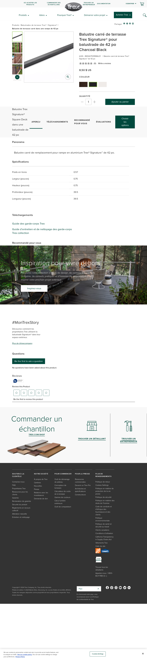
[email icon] (133, 24)
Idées (42, 15)
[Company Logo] (73, 6)
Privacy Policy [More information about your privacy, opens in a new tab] (20, 657)
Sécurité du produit (19, 504)
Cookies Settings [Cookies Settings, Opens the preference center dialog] (97, 654)
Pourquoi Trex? (64, 15)
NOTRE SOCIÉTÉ (41, 474)
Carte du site (100, 546)
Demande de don (41, 498)
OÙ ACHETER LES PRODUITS (30, 4)
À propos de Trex (40, 479)
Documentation (103, 4)
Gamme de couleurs (62, 497)
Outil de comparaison (63, 506)
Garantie (15, 498)
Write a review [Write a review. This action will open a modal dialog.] (104, 63)
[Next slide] (17, 78)
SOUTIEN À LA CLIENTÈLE (18, 475)
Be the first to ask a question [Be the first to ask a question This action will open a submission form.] (28, 361)
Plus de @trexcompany (22, 343)
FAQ (14, 485)
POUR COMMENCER (63, 474)
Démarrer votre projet (94, 15)
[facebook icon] (124, 24)
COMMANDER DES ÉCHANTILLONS (54, 4)
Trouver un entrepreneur (89, 4)
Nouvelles (38, 486)
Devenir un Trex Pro (83, 485)
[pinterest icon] (127, 24)
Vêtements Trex (101, 542)
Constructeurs (80, 494)
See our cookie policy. (24, 654)
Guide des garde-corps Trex (28, 224)
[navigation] (73, 3)
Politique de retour (102, 482)
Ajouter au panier (120, 101)
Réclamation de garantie (21, 501)
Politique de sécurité (103, 497)
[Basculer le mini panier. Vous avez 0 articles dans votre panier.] (142, 4)
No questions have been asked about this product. (34, 368)
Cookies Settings (101, 485)
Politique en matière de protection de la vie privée (104, 491)
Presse (36, 489)
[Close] (143, 653)
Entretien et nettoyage (21, 517)
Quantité (84, 96)
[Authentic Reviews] (18, 381)
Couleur (84, 76)
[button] (17, 37)
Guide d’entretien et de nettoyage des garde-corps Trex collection (42, 231)
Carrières (37, 482)
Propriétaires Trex (19, 488)
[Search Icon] (144, 15)
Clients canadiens (102, 530)
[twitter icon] (130, 24)
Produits (23, 15)
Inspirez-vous (34, 288)
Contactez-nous (18, 482)
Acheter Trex (122, 14)
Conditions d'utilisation (104, 533)
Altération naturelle (19, 514)
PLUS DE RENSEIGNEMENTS (103, 475)
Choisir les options (125, 122)
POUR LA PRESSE (82, 474)
